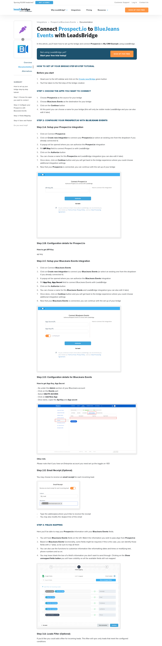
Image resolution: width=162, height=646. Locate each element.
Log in (134, 2)
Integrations (76, 10)
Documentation (25, 66)
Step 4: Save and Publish (23, 120)
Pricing (89, 10)
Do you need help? (21, 125)
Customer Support (121, 2)
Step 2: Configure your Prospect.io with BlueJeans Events (22, 108)
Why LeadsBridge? (58, 10)
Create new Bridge (87, 79)
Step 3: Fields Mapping (22, 115)
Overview (28, 62)
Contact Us (143, 2)
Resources (102, 10)
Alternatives (27, 71)
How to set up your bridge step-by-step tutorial (21, 89)
